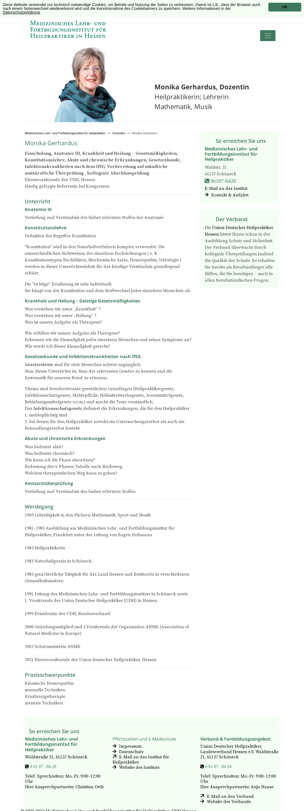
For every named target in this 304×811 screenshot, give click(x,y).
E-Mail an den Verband (230, 796)
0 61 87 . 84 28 (43, 766)
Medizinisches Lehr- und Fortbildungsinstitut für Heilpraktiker (65, 133)
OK (285, 7)
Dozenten (118, 133)
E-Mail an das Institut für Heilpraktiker (140, 759)
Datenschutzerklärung (21, 12)
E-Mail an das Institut (226, 188)
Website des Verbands (229, 801)
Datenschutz (131, 752)
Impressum (130, 746)
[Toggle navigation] (267, 35)
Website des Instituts (139, 767)
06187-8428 (223, 181)
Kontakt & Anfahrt (230, 195)
